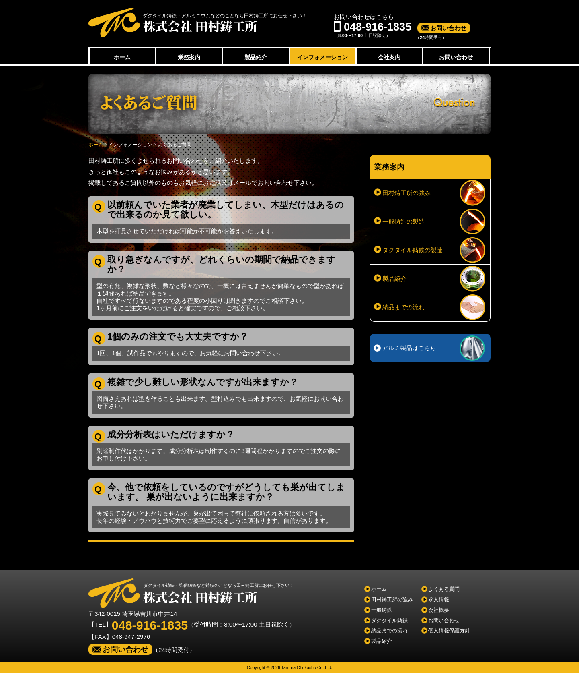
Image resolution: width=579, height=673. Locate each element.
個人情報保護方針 (449, 630)
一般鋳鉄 (381, 610)
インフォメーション (322, 57)
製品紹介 (255, 57)
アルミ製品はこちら (409, 347)
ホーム (122, 57)
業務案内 (189, 57)
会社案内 (389, 57)
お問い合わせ (448, 28)
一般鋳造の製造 (403, 221)
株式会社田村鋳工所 (172, 22)
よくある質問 (444, 589)
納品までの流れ (403, 307)
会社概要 (438, 610)
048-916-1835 (150, 625)
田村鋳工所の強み (406, 192)
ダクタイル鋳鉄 (389, 620)
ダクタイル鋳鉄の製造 (412, 249)
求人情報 (438, 599)
